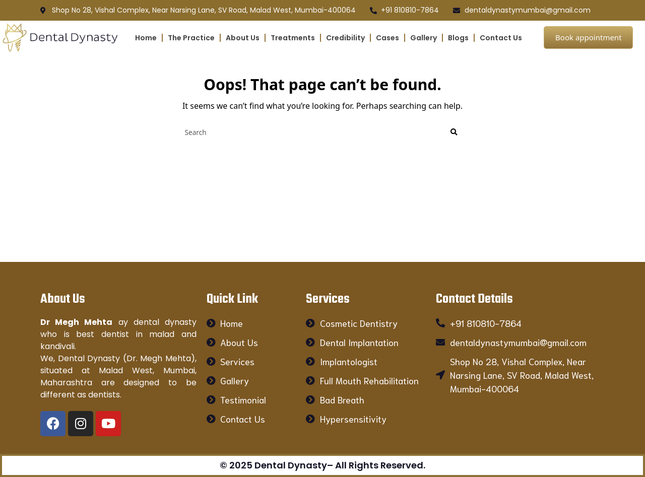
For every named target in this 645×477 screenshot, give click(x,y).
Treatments (293, 38)
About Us (243, 38)
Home (146, 38)
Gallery (423, 38)
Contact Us (501, 38)
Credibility (345, 38)
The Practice (191, 38)
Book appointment (588, 37)
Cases (387, 38)
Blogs (458, 38)
